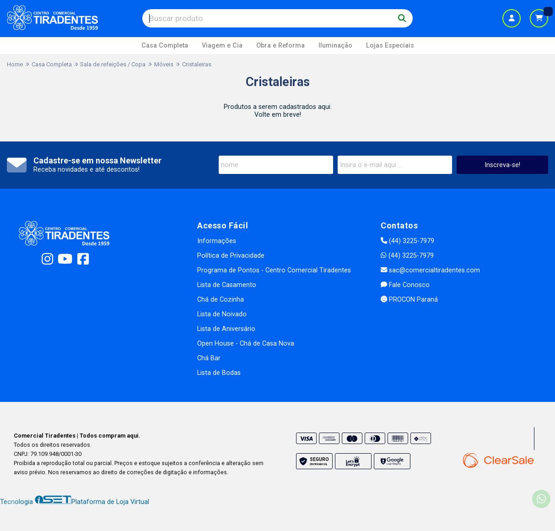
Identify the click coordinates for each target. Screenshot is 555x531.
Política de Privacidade (230, 256)
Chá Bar (209, 358)
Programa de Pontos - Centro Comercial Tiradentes (274, 270)
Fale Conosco (405, 285)
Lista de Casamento (226, 285)
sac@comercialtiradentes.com (430, 270)
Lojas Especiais (390, 45)
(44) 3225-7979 (407, 241)
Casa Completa (164, 45)
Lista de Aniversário (226, 329)
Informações (216, 241)
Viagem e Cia (222, 45)
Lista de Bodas (219, 373)
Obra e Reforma (280, 45)
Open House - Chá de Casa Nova (245, 343)
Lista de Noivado (222, 314)
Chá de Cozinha (220, 299)
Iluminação (335, 45)
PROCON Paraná (409, 299)
